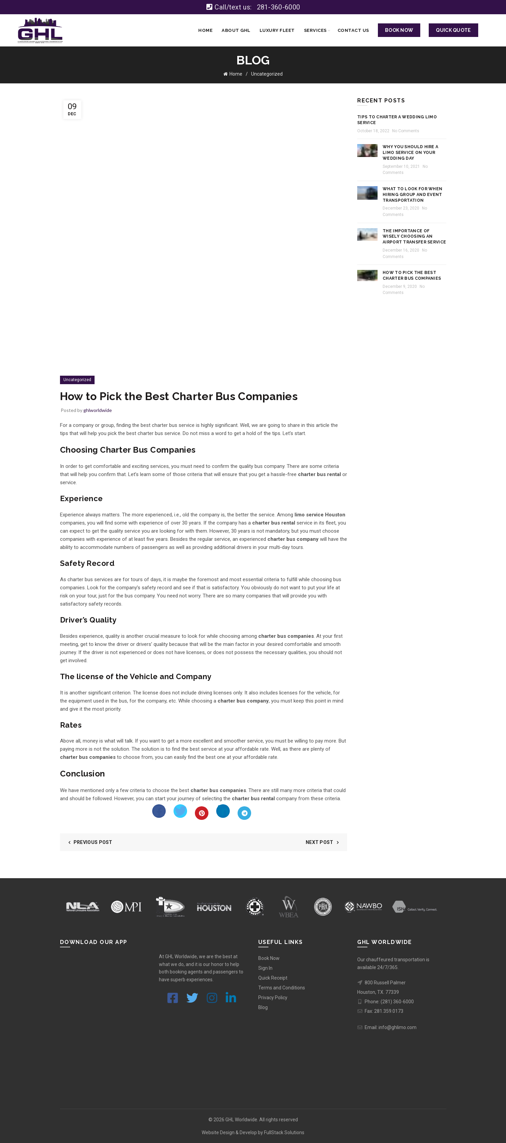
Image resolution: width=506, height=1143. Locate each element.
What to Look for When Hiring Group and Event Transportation (412, 194)
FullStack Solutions (284, 1132)
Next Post (319, 842)
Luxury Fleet (277, 30)
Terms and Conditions (281, 987)
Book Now (269, 958)
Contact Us (353, 30)
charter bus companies (286, 636)
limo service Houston (320, 515)
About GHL (236, 30)
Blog (263, 1007)
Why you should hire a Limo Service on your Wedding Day (410, 152)
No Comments (405, 131)
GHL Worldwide (241, 1119)
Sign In (265, 968)
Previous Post (93, 842)
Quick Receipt (272, 978)
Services (315, 30)
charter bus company (293, 539)
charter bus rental (273, 523)
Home (205, 30)
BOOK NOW (399, 30)
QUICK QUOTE (453, 30)
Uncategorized (267, 74)
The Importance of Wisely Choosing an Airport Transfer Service (414, 237)
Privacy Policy (272, 997)
